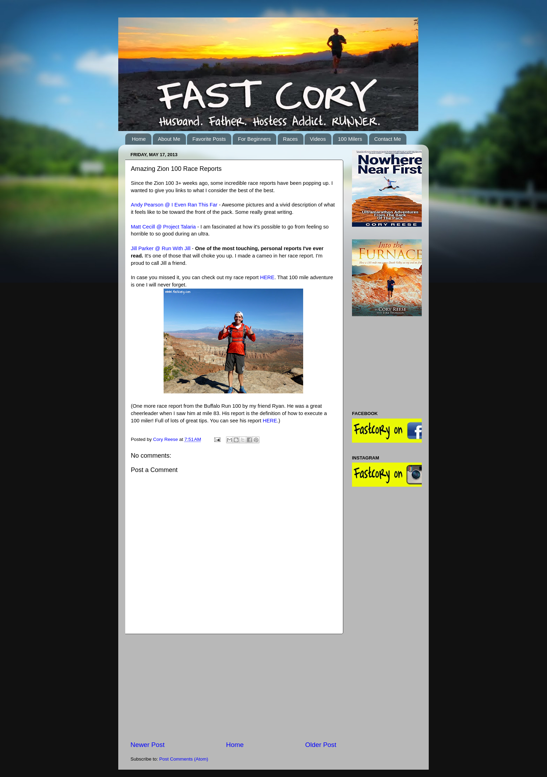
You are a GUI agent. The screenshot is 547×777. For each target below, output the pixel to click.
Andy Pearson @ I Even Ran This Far (175, 205)
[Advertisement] (233, 687)
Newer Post (147, 744)
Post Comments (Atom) (183, 759)
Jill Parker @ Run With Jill (160, 248)
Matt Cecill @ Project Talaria (163, 227)
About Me (169, 139)
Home (139, 139)
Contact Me (387, 139)
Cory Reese (166, 439)
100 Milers (350, 139)
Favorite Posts (209, 139)
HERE (267, 277)
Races (290, 139)
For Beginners (254, 139)
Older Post (320, 744)
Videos (318, 139)
